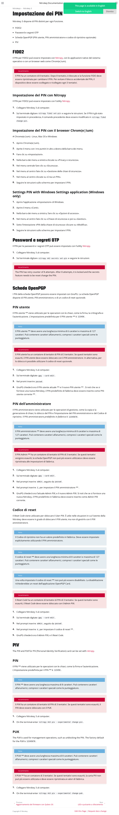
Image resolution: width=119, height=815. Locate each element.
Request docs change (97, 811)
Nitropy (59, 57)
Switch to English (83, 11)
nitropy (90, 650)
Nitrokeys (17, 8)
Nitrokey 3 (27, 8)
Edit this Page (80, 811)
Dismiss (110, 11)
